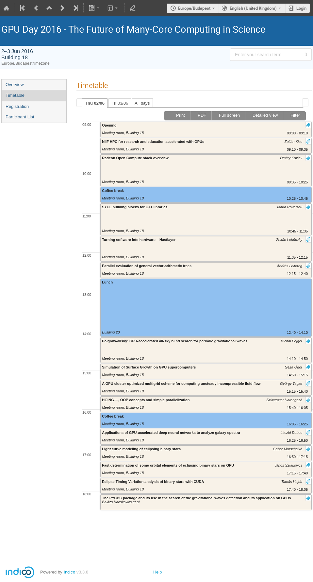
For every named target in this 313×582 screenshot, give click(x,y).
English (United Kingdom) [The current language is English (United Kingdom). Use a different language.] (253, 8)
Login (301, 8)
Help (157, 572)
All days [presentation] (142, 103)
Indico (69, 572)
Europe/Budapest (194, 8)
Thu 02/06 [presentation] (95, 103)
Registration (17, 106)
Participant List (20, 116)
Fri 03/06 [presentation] (119, 103)
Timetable (15, 95)
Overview (15, 84)
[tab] (94, 103)
